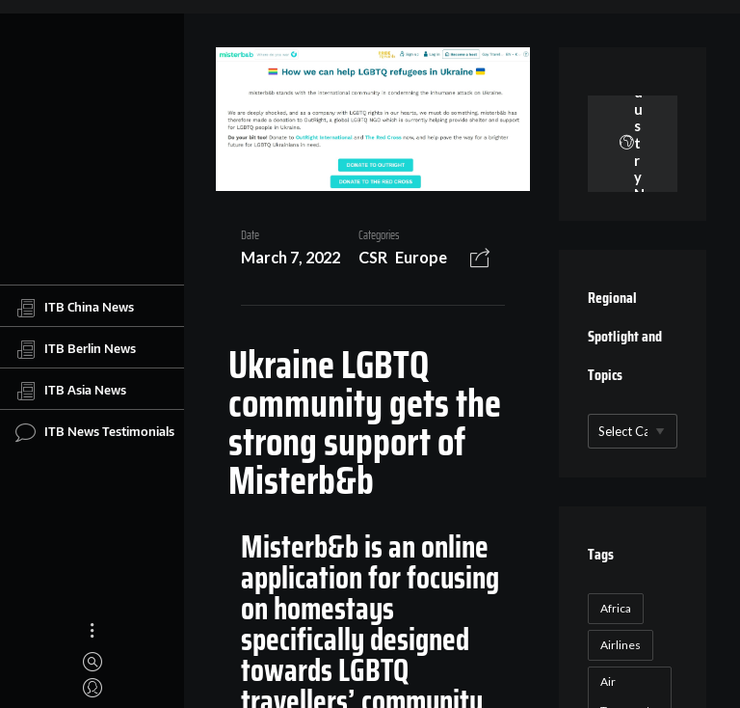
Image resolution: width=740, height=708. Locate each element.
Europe (421, 257)
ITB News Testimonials (94, 432)
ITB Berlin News (75, 349)
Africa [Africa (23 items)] (615, 608)
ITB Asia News (70, 390)
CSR (372, 257)
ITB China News (74, 307)
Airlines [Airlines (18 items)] (620, 645)
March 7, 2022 (290, 257)
